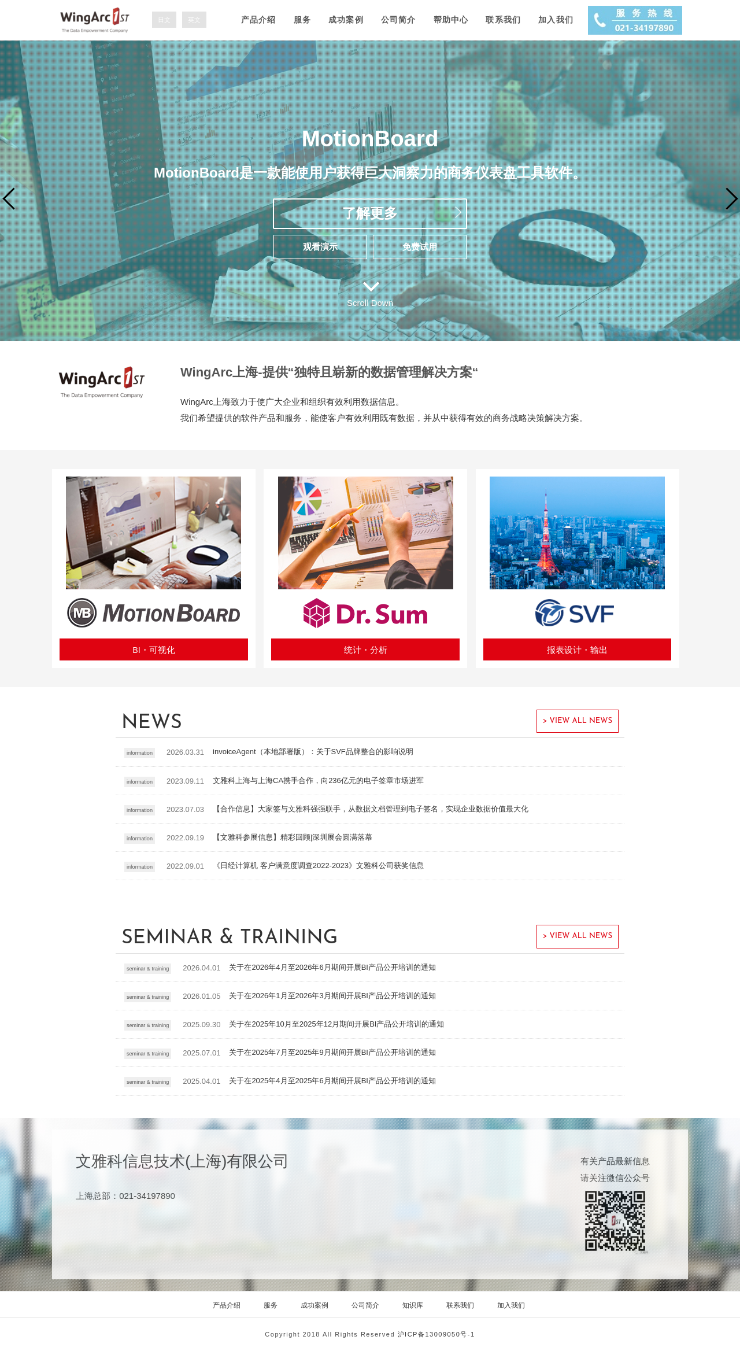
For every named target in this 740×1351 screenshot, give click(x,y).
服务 (302, 19)
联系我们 (503, 19)
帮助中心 (451, 19)
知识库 (412, 1305)
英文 (194, 19)
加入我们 (556, 19)
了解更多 (370, 213)
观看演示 (320, 247)
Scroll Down (370, 303)
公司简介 (398, 19)
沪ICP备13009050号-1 (436, 1334)
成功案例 (346, 19)
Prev (13, 198)
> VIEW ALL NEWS (577, 721)
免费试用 (419, 247)
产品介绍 (258, 19)
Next (726, 198)
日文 (164, 19)
